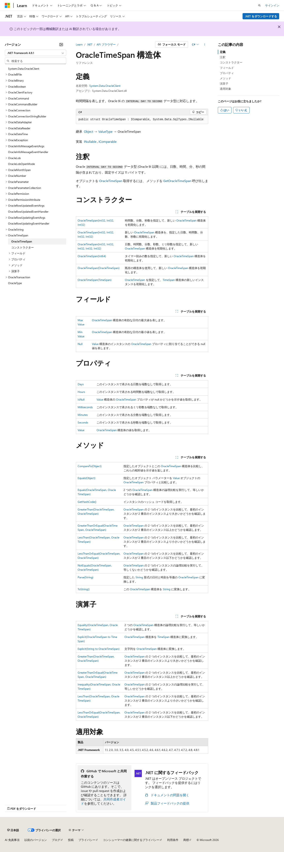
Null (80, 344)
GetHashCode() (87, 502)
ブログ (56, 840)
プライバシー (86, 840)
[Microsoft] (7, 5)
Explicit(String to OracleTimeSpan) (98, 649)
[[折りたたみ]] (61, 44)
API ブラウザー (106, 44)
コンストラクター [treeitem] (22, 247)
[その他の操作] (204, 44)
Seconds (83, 422)
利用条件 (172, 840)
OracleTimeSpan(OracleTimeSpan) (98, 268)
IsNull (81, 399)
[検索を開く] (259, 5)
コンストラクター (231, 62)
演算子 (224, 83)
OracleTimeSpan (110, 181)
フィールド (227, 68)
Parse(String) (85, 577)
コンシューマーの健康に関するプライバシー (131, 840)
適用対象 (225, 89)
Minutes (83, 415)
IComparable (107, 141)
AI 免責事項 (12, 840)
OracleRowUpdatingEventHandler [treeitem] (28, 223)
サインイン (272, 5)
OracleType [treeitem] (15, 283)
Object (88, 131)
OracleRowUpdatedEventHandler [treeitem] (28, 211)
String (139, 577)
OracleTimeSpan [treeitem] (21, 241)
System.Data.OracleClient (104, 86)
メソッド (225, 78)
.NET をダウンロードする (261, 16)
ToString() (84, 589)
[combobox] (35, 53)
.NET (89, 44)
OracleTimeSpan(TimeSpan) (94, 280)
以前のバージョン (35, 840)
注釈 (222, 57)
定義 (222, 52)
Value (95, 344)
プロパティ (227, 73)
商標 (186, 840)
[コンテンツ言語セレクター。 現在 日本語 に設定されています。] (13, 830)
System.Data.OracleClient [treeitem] (23, 68)
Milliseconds (85, 407)
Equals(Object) (86, 478)
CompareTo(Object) (90, 466)
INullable (90, 141)
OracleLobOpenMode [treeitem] (21, 164)
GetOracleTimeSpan (177, 181)
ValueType (105, 131)
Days (81, 384)
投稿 (71, 840)
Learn (79, 44)
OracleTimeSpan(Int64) (92, 256)
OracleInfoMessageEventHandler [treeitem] (28, 152)
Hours (81, 392)
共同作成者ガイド (103, 801)
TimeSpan (169, 280)
